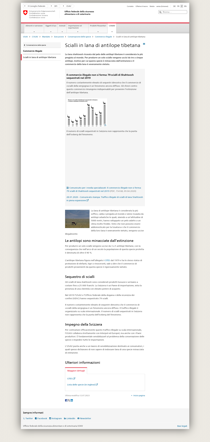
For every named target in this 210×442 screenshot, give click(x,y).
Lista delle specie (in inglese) (81, 384)
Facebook (42, 418)
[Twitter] (69, 400)
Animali (62, 26)
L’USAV (112, 26)
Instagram (57, 418)
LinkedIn (71, 418)
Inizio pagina (139, 395)
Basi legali (182, 426)
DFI (54, 6)
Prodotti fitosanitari (98, 26)
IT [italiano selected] (182, 6)
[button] (161, 12)
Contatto (130, 6)
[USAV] (64, 14)
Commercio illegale (103, 36)
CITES (107, 260)
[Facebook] (66, 400)
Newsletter (85, 418)
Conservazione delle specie (79, 36)
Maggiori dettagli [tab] (76, 370)
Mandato (46, 36)
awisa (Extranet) (162, 6)
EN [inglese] (185, 6)
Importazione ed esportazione (75, 27)
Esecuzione (59, 36)
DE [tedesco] (174, 6)
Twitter (29, 418)
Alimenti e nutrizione (34, 26)
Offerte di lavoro (142, 6)
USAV (67, 6)
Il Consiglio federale (35, 6)
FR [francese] (178, 6)
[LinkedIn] (72, 400)
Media (152, 6)
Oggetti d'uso (50, 26)
